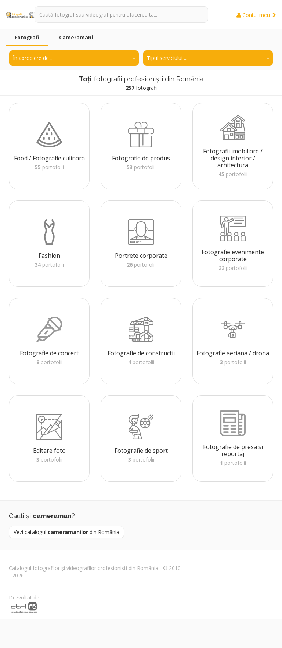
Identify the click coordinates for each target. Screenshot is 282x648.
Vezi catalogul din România (66, 531)
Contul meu (256, 14)
